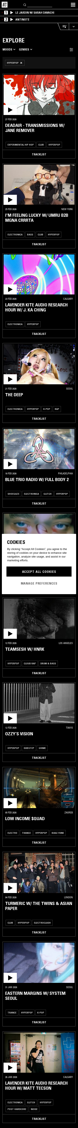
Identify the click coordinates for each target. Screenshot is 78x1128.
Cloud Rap (30, 663)
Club (41, 144)
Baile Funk (58, 832)
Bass (30, 234)
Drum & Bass (48, 663)
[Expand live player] (73, 26)
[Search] (25, 4)
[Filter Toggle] (71, 49)
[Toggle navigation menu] (73, 4)
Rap (57, 408)
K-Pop (46, 408)
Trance (26, 832)
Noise (34, 1109)
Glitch (47, 493)
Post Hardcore (16, 1109)
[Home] (4, 5)
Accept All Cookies (39, 571)
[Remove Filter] (15, 63)
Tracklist (39, 154)
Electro (12, 832)
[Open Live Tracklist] (63, 26)
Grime (42, 748)
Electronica (14, 234)
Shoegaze (13, 493)
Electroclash (42, 922)
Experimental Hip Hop (20, 144)
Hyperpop (54, 144)
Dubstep (29, 748)
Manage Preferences (39, 583)
